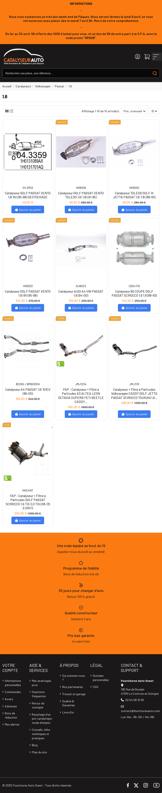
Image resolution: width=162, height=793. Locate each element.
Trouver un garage (73, 694)
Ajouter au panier (28, 209)
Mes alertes (12, 724)
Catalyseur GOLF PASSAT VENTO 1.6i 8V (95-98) (28, 293)
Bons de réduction (11, 715)
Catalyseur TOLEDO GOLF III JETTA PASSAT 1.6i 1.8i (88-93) (134, 195)
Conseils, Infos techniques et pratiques (41, 734)
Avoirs (9, 699)
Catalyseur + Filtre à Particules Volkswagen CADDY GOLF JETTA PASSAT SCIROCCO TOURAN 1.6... (134, 393)
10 (154, 111)
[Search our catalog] (155, 73)
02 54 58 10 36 (134, 700)
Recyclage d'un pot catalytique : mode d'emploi (42, 718)
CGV (95, 687)
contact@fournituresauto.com (140, 711)
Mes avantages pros (41, 683)
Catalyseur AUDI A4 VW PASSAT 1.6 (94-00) (80, 293)
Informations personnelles (13, 683)
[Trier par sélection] (134, 111)
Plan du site (39, 752)
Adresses (11, 706)
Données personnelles (101, 678)
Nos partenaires (72, 687)
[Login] (137, 56)
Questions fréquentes (39, 694)
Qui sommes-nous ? (73, 678)
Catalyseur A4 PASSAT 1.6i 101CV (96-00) (27, 391)
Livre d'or (68, 712)
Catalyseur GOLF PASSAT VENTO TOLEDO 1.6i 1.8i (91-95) (81, 195)
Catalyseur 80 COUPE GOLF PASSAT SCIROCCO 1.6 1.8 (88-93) (134, 293)
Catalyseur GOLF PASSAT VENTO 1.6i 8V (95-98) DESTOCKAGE (28, 195)
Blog (35, 745)
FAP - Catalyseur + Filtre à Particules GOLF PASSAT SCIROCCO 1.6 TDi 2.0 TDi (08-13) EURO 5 (28, 502)
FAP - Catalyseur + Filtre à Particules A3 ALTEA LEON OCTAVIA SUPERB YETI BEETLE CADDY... (81, 395)
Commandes (13, 692)
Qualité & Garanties (68, 703)
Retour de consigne (38, 705)
